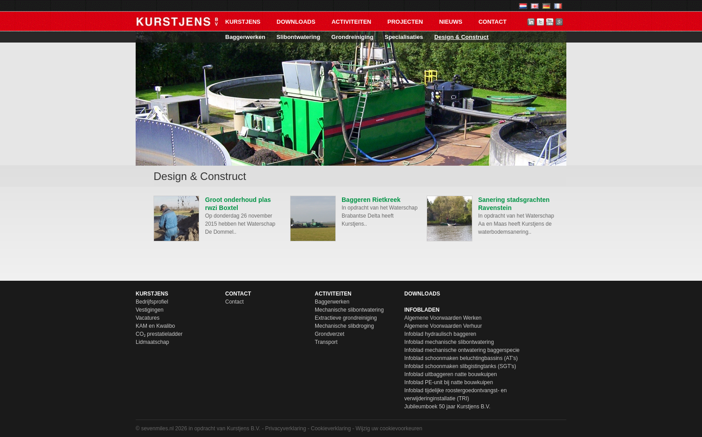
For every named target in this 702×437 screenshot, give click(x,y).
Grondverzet (329, 334)
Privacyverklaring (285, 428)
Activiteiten (351, 21)
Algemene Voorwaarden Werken (443, 318)
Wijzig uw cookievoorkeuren (388, 428)
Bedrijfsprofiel (152, 302)
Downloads (296, 21)
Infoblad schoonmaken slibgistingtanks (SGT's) (460, 366)
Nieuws (450, 21)
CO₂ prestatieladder (159, 334)
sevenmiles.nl (157, 428)
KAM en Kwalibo (155, 326)
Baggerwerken (245, 37)
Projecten (405, 21)
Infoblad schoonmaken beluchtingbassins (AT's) (461, 358)
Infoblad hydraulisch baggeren (440, 334)
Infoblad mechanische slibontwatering (449, 342)
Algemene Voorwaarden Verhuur (443, 326)
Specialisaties (404, 37)
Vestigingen (149, 310)
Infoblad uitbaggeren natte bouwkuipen (450, 374)
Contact (493, 21)
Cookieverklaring (331, 428)
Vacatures (147, 318)
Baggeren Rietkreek (371, 199)
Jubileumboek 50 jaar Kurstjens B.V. (447, 406)
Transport (326, 342)
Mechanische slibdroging (344, 326)
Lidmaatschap (152, 342)
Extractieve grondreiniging (346, 318)
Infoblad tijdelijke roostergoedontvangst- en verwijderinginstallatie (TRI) (455, 394)
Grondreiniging (352, 37)
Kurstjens (243, 21)
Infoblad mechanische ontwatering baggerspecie (462, 350)
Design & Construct (461, 37)
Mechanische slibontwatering (349, 310)
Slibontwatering (299, 37)
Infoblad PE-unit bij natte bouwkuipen (448, 382)
